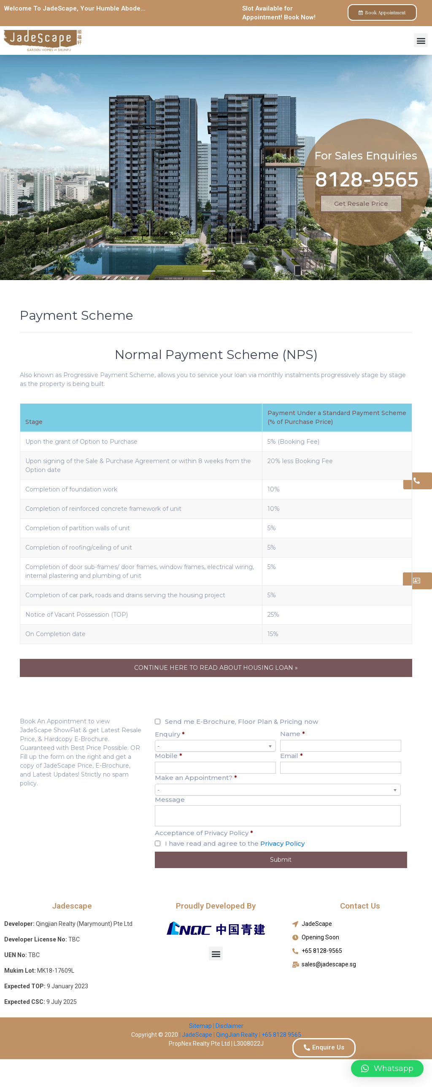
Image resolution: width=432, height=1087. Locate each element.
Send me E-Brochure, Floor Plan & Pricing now (241, 721)
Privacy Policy (282, 843)
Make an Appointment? (196, 778)
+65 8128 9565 (281, 1034)
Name (292, 734)
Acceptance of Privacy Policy (204, 833)
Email (291, 756)
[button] (421, 40)
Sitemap (200, 1025)
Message (170, 800)
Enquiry (170, 734)
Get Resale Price (361, 204)
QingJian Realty (237, 1034)
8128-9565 (367, 178)
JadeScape (196, 1034)
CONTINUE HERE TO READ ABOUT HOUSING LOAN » (216, 668)
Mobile (168, 756)
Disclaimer (229, 1025)
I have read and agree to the (235, 843)
